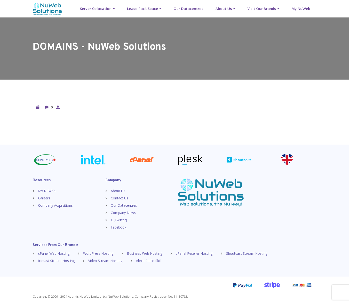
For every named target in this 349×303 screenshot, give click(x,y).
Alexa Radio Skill (148, 260)
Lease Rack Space (142, 8)
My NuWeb (301, 8)
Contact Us (119, 198)
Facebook (118, 227)
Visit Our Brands (261, 8)
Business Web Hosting (144, 253)
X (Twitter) (119, 220)
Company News (123, 212)
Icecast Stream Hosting (56, 260)
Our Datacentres (188, 8)
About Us (223, 8)
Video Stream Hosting (105, 260)
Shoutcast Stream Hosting (246, 253)
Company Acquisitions (55, 205)
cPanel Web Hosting (54, 253)
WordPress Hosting (98, 253)
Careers (44, 198)
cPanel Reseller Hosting (194, 253)
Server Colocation (95, 8)
